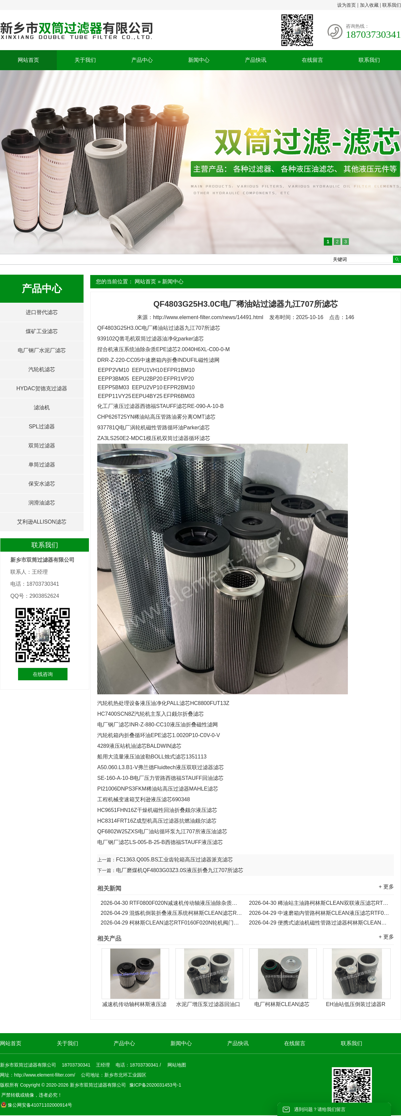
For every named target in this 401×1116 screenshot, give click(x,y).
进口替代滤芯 (42, 312)
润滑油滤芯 (41, 503)
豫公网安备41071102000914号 (36, 1105)
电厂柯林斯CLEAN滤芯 (281, 1004)
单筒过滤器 (41, 464)
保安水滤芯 (41, 483)
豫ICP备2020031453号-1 (154, 1085)
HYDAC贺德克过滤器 (41, 388)
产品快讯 (255, 60)
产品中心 (142, 60)
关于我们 (85, 60)
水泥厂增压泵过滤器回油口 (208, 1004)
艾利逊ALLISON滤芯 (41, 522)
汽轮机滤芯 (41, 369)
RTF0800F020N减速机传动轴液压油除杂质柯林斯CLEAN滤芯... (171, 903)
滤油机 (42, 407)
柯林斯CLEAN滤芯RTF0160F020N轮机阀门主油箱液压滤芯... (171, 923)
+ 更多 (386, 886)
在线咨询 (43, 674)
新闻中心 (199, 60)
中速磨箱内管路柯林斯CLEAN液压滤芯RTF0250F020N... (320, 913)
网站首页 (28, 60)
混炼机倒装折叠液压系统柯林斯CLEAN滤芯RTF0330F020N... (171, 913)
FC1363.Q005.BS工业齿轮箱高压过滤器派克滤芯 (174, 859)
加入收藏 (369, 5)
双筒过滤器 (41, 445)
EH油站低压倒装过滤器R (356, 1004)
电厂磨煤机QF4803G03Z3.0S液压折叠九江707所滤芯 (179, 870)
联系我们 (391, 5)
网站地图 (176, 1065)
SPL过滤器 (42, 426)
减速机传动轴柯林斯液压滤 (134, 1004)
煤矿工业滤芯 (42, 331)
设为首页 (346, 5)
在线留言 (312, 60)
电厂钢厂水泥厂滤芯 (42, 350)
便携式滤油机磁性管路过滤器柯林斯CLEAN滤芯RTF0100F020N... (320, 923)
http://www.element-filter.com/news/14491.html (208, 317)
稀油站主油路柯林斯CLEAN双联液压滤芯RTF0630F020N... (320, 903)
